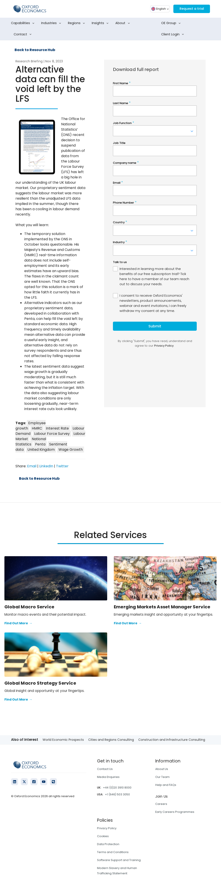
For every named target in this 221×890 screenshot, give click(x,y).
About (123, 23)
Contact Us (105, 769)
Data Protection (108, 844)
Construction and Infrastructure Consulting (171, 739)
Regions (77, 23)
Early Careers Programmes (174, 812)
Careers (161, 804)
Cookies (103, 836)
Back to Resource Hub (35, 50)
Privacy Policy (106, 828)
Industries (52, 23)
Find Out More (18, 623)
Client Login (173, 34)
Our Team (162, 777)
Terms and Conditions (113, 852)
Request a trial (190, 8)
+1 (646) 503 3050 (117, 794)
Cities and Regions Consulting (111, 739)
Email (31, 466)
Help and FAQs (165, 785)
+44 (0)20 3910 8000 (117, 787)
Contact (23, 34)
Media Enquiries (108, 777)
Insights (101, 23)
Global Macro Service (29, 607)
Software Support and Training (119, 860)
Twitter (62, 466)
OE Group (171, 23)
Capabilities (23, 23)
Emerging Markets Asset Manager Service (162, 607)
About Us (161, 769)
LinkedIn (46, 466)
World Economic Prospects (63, 739)
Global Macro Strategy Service (40, 683)
